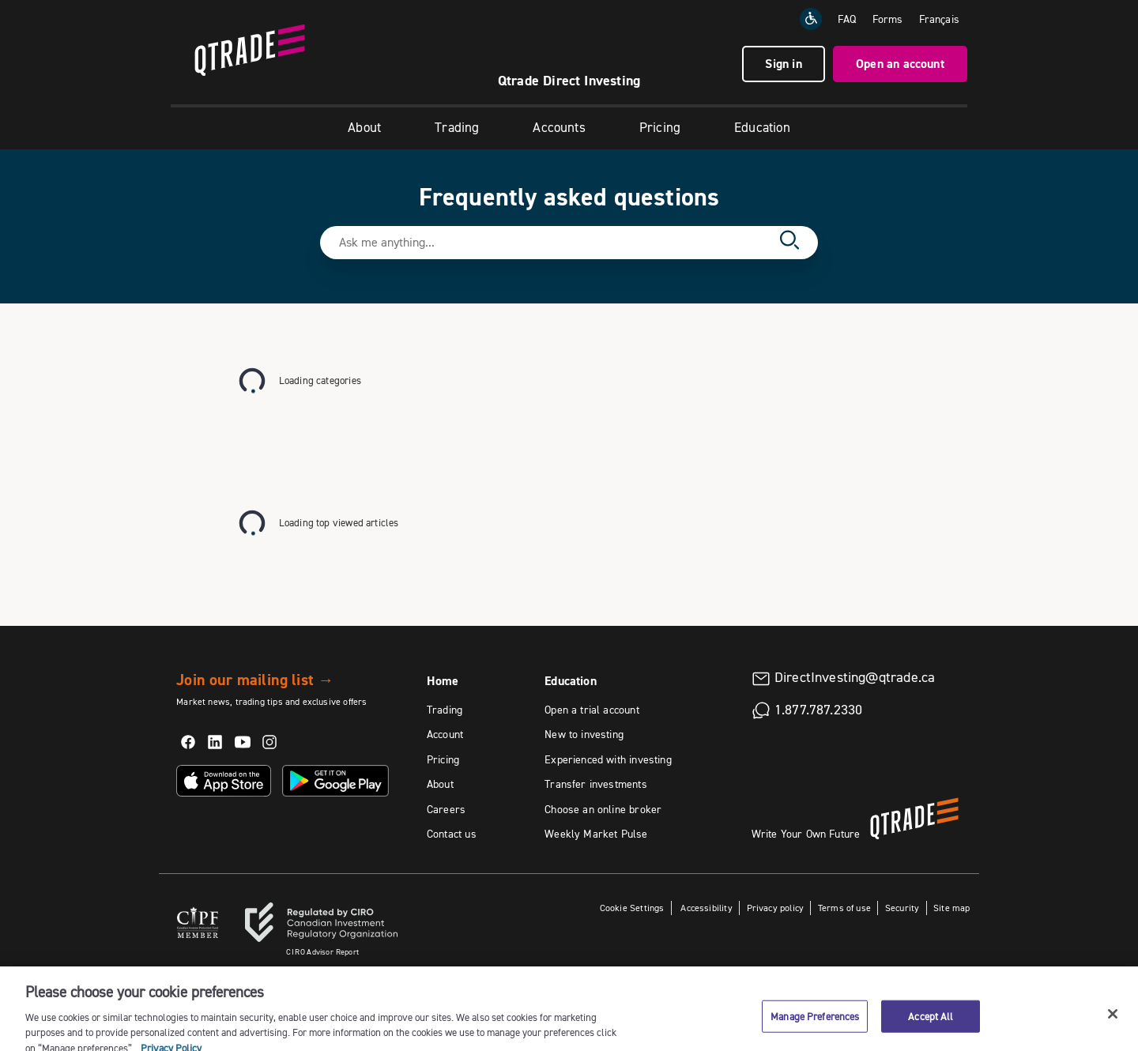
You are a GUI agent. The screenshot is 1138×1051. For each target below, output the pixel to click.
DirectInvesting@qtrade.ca (855, 677)
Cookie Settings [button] (632, 908)
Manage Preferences (815, 1025)
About (364, 127)
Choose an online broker (603, 809)
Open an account (900, 63)
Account (445, 734)
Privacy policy (776, 908)
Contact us (452, 834)
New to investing (584, 734)
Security (902, 908)
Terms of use (844, 908)
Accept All (930, 1025)
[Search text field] (555, 242)
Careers (446, 809)
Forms (887, 18)
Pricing (659, 127)
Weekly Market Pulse (596, 834)
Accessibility (705, 908)
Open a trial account (592, 710)
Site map (951, 908)
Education (762, 127)
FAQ (847, 18)
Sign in (783, 63)
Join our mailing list (254, 679)
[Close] (1112, 1022)
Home (443, 680)
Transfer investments (596, 784)
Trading (457, 127)
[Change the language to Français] (939, 18)
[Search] (789, 242)
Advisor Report (322, 952)
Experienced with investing (608, 759)
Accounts (559, 127)
